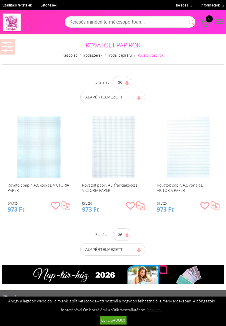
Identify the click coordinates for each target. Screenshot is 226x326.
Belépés (182, 5)
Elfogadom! (113, 320)
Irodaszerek (92, 55)
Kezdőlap (70, 55)
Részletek (154, 309)
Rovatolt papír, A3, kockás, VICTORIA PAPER (38, 187)
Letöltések (48, 5)
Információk (210, 5)
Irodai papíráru (120, 55)
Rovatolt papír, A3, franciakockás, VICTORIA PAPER (110, 187)
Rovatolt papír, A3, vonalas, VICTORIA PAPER (180, 187)
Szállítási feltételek (17, 5)
